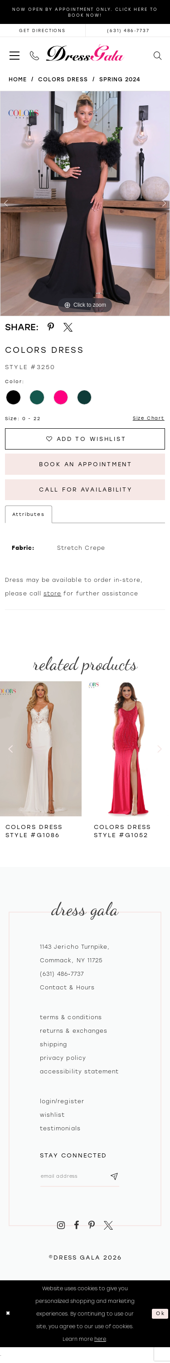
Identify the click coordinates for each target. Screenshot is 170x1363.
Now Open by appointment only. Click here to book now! (85, 12)
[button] (14, 52)
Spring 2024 (120, 79)
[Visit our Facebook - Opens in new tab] (76, 1227)
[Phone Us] (34, 52)
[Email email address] (80, 1178)
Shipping (53, 1046)
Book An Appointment (86, 465)
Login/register (62, 1103)
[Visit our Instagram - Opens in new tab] (61, 1227)
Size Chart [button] (148, 419)
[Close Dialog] (8, 1316)
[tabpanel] (85, 203)
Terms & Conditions (71, 1019)
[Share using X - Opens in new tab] (68, 327)
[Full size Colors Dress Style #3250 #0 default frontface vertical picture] (85, 203)
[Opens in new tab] (42, 30)
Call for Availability (85, 491)
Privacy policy (63, 1060)
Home (18, 79)
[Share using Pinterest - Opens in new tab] (50, 327)
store (52, 596)
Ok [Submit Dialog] (160, 1316)
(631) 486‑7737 (62, 976)
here (100, 1342)
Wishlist (52, 1117)
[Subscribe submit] (116, 1178)
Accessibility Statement (79, 1073)
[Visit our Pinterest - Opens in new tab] (91, 1227)
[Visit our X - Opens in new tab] (109, 1227)
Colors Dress (63, 79)
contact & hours (67, 989)
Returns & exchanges (73, 1033)
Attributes (28, 517)
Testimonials (60, 1130)
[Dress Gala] (85, 52)
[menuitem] (14, 52)
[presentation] (41, 751)
